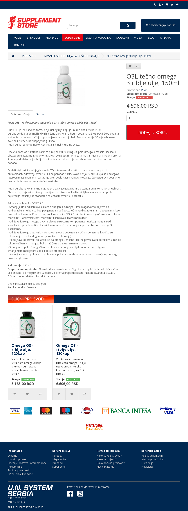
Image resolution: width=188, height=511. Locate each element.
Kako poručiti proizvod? (110, 463)
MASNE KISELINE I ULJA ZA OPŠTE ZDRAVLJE (71, 56)
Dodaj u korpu (153, 132)
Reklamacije (15, 466)
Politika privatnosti (19, 470)
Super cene (59, 466)
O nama (12, 455)
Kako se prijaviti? (107, 459)
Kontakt (57, 455)
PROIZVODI (52, 37)
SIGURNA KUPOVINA (98, 37)
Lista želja (147, 463)
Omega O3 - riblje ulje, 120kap (22, 349)
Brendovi (57, 463)
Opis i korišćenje (20, 114)
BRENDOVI (33, 37)
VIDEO (138, 37)
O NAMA (165, 37)
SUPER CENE (72, 37)
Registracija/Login (152, 455)
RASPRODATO (144, 97)
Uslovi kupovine (17, 459)
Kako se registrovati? (109, 455)
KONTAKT (19, 45)
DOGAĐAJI (122, 37)
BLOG (151, 37)
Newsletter (147, 466)
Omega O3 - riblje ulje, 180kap (67, 349)
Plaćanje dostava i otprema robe (27, 463)
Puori (144, 90)
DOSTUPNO (28, 379)
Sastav (40, 114)
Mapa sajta (59, 459)
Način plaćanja (105, 466)
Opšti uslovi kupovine (20, 474)
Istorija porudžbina (152, 459)
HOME (17, 37)
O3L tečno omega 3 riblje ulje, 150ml (129, 56)
